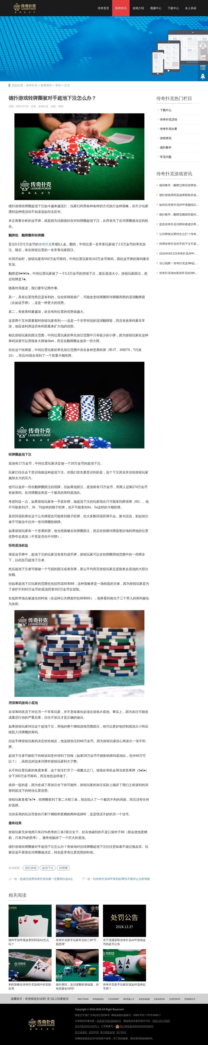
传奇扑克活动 (168, 119)
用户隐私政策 (107, 1032)
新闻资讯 (121, 8)
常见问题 (165, 156)
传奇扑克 (31, 85)
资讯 (58, 85)
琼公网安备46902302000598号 (134, 1026)
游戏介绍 (138, 8)
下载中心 (173, 8)
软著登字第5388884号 (109, 1021)
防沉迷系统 (81, 1032)
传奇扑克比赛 (168, 128)
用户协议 (121, 1032)
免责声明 (94, 1032)
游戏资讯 (165, 138)
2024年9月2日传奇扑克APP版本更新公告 (179, 253)
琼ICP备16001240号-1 (87, 1026)
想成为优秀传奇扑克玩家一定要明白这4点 (46, 878)
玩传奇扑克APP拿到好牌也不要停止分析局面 (121, 878)
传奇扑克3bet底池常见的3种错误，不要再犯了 (179, 273)
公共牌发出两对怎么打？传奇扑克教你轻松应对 (179, 234)
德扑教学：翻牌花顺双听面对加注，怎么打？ (179, 214)
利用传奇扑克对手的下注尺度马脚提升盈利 (179, 243)
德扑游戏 (30, 868)
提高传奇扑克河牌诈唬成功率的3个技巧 (179, 224)
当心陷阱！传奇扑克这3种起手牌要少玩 (179, 263)
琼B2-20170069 (161, 1021)
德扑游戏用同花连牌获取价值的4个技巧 (179, 195)
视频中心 (155, 8)
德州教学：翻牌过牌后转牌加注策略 (179, 185)
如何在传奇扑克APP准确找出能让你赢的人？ (179, 204)
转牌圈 (63, 868)
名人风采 (190, 8)
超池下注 (47, 868)
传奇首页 (103, 8)
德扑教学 (165, 147)
